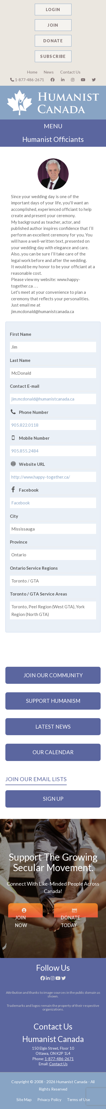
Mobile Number (34, 438)
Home (32, 72)
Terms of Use (78, 1099)
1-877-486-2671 (27, 79)
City (14, 516)
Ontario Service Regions (34, 568)
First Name (20, 334)
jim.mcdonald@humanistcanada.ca (42, 398)
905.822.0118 (24, 424)
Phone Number (33, 412)
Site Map (24, 1099)
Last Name (20, 360)
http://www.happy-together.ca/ (40, 476)
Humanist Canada (71, 1081)
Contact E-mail (24, 386)
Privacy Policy (49, 1099)
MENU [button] (53, 126)
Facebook (28, 489)
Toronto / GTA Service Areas (38, 593)
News (49, 72)
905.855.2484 (24, 450)
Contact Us (70, 72)
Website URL (32, 464)
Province (18, 541)
